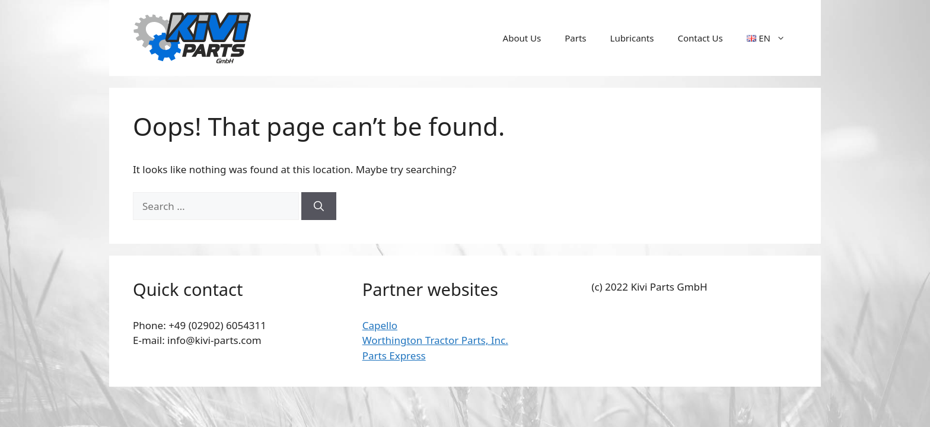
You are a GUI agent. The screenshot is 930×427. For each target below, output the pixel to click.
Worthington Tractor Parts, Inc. (435, 340)
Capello (379, 325)
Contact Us (699, 38)
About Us (522, 38)
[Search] (318, 206)
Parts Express (394, 355)
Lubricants (632, 38)
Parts (575, 38)
